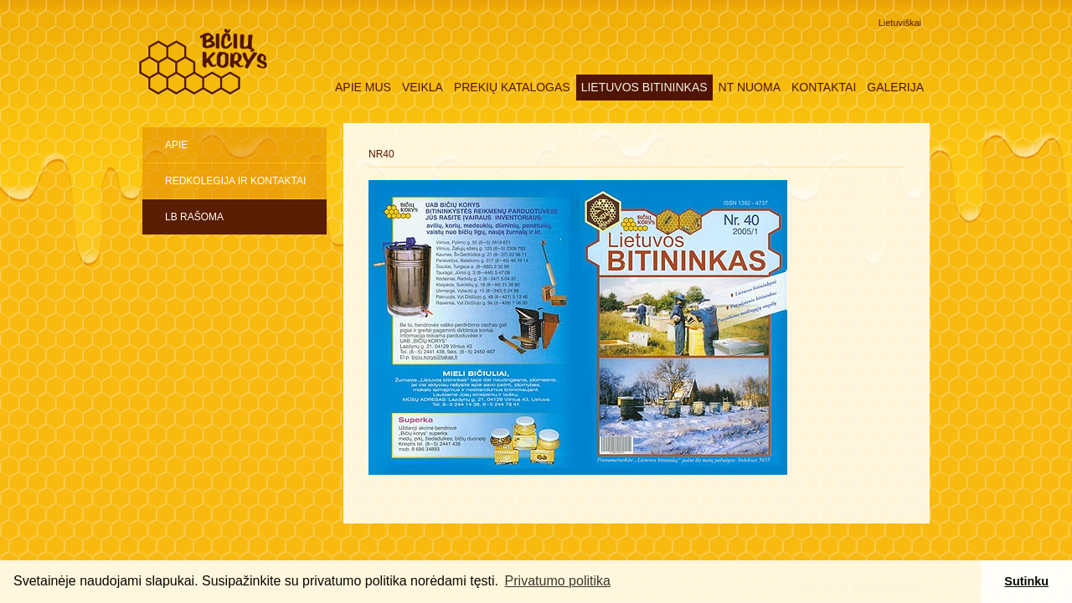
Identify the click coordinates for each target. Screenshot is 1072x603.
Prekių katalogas (512, 87)
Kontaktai (823, 87)
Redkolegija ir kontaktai (235, 181)
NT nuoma (750, 87)
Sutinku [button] (1026, 581)
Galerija (895, 87)
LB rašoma (194, 217)
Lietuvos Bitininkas (644, 87)
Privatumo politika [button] (558, 581)
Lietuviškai (900, 23)
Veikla (422, 87)
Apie (176, 145)
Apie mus (363, 87)
